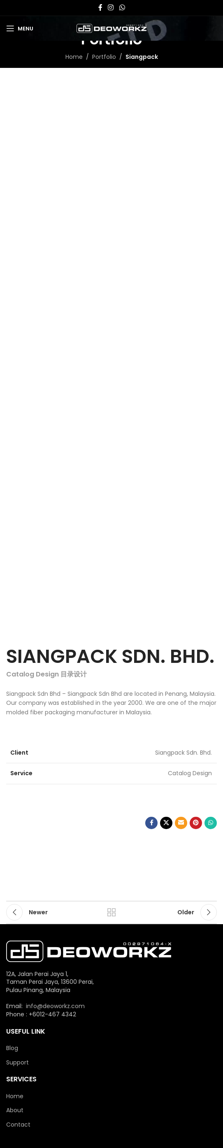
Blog (12, 1048)
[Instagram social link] (110, 7)
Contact (18, 1125)
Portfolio (104, 57)
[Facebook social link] (100, 7)
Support (17, 1063)
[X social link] (166, 823)
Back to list (111, 912)
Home (74, 57)
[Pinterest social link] (196, 823)
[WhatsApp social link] (122, 7)
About (14, 1110)
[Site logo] (111, 28)
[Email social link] (181, 823)
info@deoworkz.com (55, 1006)
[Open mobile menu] (19, 28)
